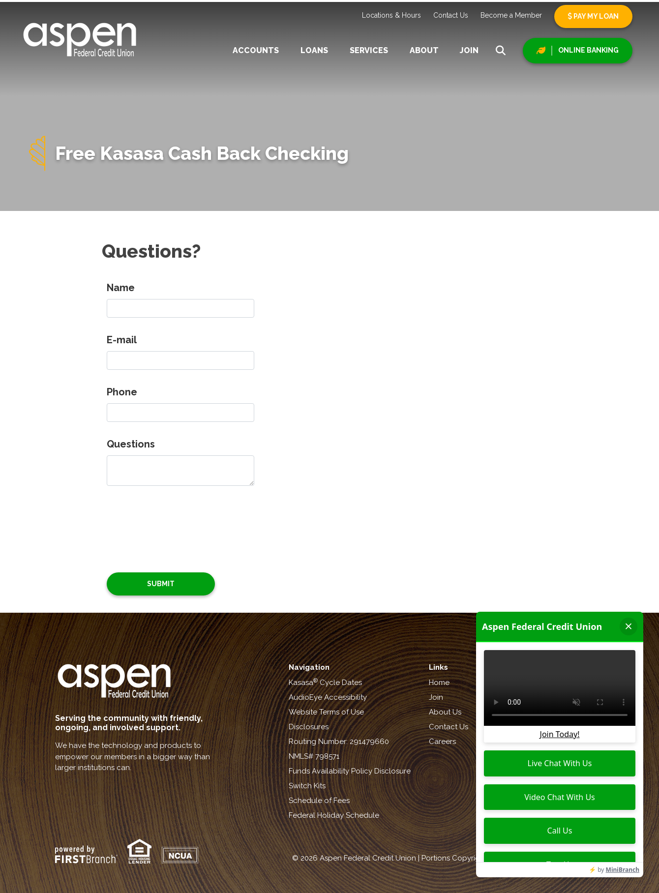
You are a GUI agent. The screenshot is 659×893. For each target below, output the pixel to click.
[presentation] (181, 524)
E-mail (122, 340)
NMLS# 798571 (314, 756)
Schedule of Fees (319, 800)
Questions (131, 444)
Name (121, 288)
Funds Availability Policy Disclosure (350, 771)
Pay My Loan (593, 16)
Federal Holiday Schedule (334, 815)
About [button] (424, 50)
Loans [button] (314, 50)
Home (439, 682)
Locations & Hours (391, 15)
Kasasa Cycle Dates (325, 682)
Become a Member (511, 15)
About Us (445, 712)
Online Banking (588, 50)
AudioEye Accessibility (328, 697)
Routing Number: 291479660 (339, 741)
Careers (442, 741)
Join (469, 50)
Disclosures (309, 726)
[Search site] (501, 51)
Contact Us (450, 15)
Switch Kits (307, 785)
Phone (122, 392)
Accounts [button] (256, 50)
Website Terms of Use (326, 712)
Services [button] (369, 50)
